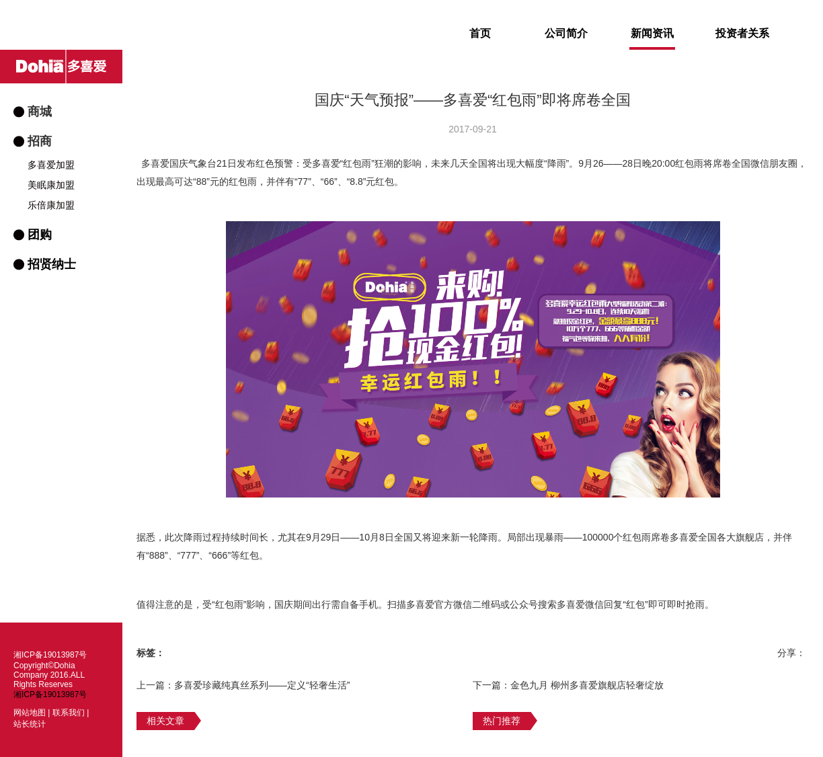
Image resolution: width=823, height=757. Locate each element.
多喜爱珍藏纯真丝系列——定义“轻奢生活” (262, 685)
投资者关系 (742, 33)
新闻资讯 (652, 39)
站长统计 (29, 724)
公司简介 (566, 33)
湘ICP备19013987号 (50, 694)
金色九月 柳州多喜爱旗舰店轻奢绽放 (587, 685)
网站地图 (29, 712)
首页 (480, 33)
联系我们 (68, 712)
